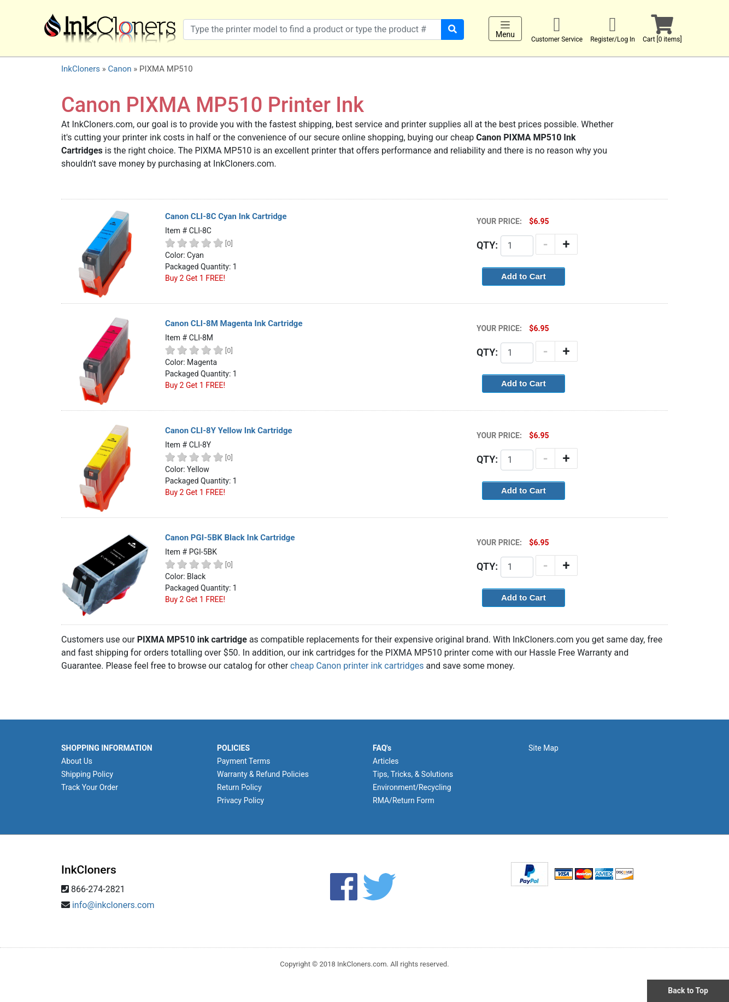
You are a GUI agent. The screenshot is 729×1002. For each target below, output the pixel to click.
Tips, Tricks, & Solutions (413, 774)
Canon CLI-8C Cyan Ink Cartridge (226, 216)
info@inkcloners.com (113, 905)
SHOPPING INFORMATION (106, 748)
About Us (76, 761)
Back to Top (688, 990)
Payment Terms (243, 761)
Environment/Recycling (412, 787)
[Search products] (312, 29)
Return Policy (239, 787)
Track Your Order (89, 787)
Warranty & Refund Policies (263, 774)
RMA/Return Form (403, 800)
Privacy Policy (240, 800)
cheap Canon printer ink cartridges (357, 666)
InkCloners (80, 69)
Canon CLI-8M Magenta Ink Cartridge (234, 323)
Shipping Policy (87, 774)
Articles (386, 761)
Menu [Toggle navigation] (505, 29)
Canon (119, 69)
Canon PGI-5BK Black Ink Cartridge (230, 538)
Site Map (543, 748)
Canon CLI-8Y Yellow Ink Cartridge (228, 430)
